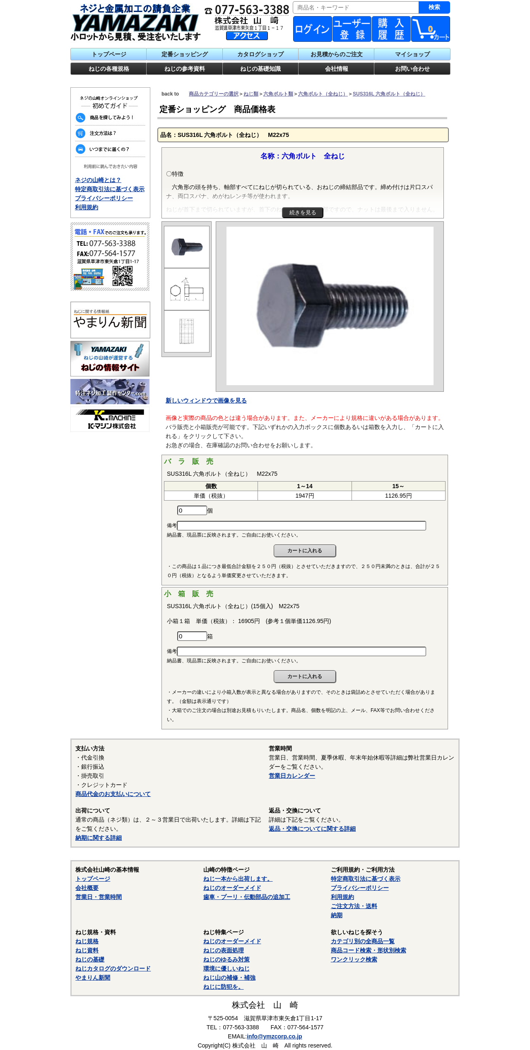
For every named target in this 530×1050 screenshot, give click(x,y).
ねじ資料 (87, 950)
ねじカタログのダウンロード (113, 968)
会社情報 (336, 68)
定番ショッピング (184, 54)
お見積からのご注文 (337, 54)
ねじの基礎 (89, 959)
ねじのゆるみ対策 (226, 959)
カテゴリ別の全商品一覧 (363, 941)
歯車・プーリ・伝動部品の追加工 (246, 897)
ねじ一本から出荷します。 (238, 878)
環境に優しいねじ (226, 968)
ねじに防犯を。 (223, 986)
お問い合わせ (412, 68)
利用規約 (86, 207)
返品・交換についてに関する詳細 (312, 828)
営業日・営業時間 (98, 897)
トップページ (109, 54)
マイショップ (412, 54)
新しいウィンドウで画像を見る (206, 400)
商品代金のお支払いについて (113, 794)
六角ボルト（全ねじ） (323, 94)
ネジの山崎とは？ (98, 180)
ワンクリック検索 (354, 959)
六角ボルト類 (278, 94)
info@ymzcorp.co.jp (274, 1036)
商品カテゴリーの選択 (213, 94)
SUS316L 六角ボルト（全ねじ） (389, 94)
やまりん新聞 (92, 977)
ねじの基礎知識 (260, 68)
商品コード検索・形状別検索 (368, 950)
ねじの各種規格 (109, 68)
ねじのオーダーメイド (232, 888)
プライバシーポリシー (104, 198)
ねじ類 (250, 94)
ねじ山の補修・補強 (229, 977)
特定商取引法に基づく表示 (110, 189)
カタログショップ (260, 54)
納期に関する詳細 (98, 837)
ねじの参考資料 (184, 68)
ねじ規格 (87, 941)
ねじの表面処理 (223, 950)
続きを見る (302, 212)
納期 (336, 915)
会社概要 (87, 888)
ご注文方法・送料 (354, 906)
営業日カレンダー (292, 775)
